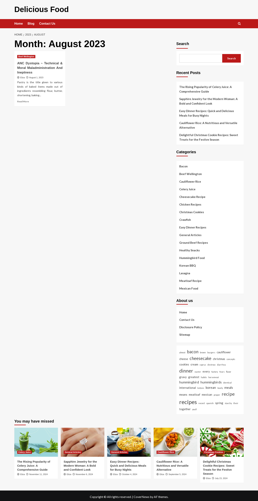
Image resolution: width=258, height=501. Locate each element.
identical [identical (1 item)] (227, 380)
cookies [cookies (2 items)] (184, 362)
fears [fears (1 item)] (222, 370)
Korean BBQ (187, 263)
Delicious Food (34, 8)
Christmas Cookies (191, 210)
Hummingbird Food (192, 256)
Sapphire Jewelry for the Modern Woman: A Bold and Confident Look (208, 99)
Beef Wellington (190, 172)
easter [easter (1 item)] (198, 370)
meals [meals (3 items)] (228, 386)
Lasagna (184, 271)
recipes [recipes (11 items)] (188, 400)
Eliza (22, 75)
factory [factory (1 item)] (214, 370)
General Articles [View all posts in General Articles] (73, 450)
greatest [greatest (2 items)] (193, 375)
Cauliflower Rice (190, 180)
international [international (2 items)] (187, 386)
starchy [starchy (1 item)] (228, 401)
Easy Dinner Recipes (192, 225)
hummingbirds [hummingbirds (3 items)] (211, 380)
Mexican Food (188, 286)
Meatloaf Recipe (190, 279)
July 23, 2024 (221, 476)
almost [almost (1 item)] (182, 350)
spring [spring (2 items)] (219, 401)
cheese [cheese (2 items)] (183, 357)
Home (18, 21)
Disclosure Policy (190, 325)
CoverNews (141, 495)
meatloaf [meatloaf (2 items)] (194, 392)
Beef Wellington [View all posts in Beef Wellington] (26, 55)
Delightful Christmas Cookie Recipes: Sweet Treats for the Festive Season (208, 136)
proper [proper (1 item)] (217, 393)
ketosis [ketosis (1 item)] (200, 386)
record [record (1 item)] (201, 401)
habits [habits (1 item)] (204, 375)
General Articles (190, 233)
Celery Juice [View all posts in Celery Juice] (24, 450)
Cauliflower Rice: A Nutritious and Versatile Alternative (208, 123)
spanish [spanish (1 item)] (210, 401)
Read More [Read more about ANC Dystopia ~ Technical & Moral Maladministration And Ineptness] (23, 99)
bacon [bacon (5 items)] (192, 349)
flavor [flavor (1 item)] (228, 370)
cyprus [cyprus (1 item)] (203, 362)
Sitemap (184, 332)
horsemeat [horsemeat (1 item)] (213, 375)
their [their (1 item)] (235, 401)
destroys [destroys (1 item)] (212, 362)
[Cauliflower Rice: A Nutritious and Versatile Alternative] (175, 440)
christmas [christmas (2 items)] (219, 357)
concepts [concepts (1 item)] (231, 357)
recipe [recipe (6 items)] (228, 392)
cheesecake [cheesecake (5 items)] (200, 356)
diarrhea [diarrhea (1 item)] (221, 362)
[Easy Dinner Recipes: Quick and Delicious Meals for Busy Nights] (129, 440)
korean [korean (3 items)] (211, 386)
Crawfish (185, 218)
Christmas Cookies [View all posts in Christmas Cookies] (213, 450)
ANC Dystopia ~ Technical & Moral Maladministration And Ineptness (39, 66)
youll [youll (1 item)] (194, 407)
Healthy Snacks (189, 248)
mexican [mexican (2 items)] (207, 392)
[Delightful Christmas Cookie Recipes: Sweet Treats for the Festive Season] (222, 440)
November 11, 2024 (38, 472)
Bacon (183, 164)
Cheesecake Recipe (192, 195)
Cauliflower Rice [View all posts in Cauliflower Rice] (166, 450)
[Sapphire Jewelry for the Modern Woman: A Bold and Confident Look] (82, 440)
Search (182, 42)
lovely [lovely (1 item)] (220, 386)
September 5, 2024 (178, 472)
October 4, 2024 (129, 472)
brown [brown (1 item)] (203, 350)
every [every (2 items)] (206, 369)
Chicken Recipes (190, 202)
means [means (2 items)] (183, 392)
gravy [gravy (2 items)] (183, 375)
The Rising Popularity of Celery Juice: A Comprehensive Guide (205, 87)
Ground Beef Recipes (193, 241)
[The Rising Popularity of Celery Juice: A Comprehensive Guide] (36, 440)
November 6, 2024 (84, 472)
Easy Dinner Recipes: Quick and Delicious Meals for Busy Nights (206, 111)
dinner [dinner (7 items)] (186, 369)
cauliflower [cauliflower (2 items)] (224, 350)
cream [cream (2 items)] (194, 362)
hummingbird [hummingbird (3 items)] (189, 380)
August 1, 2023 (36, 75)
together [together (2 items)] (185, 407)
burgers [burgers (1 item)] (211, 350)
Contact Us (47, 21)
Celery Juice (187, 187)
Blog (31, 21)
